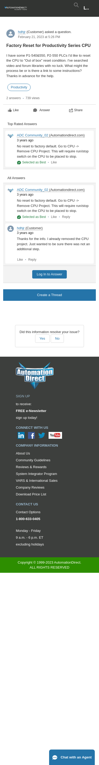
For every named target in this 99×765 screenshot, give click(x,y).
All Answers (16, 178)
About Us (23, 453)
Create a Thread (49, 295)
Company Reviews (30, 487)
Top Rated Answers (22, 124)
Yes (42, 338)
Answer (41, 110)
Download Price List (31, 494)
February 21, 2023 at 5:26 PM (39, 37)
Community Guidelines (33, 460)
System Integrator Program (36, 474)
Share (76, 110)
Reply (66, 217)
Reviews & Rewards (31, 467)
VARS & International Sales (37, 481)
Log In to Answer (49, 274)
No (57, 338)
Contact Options (28, 512)
